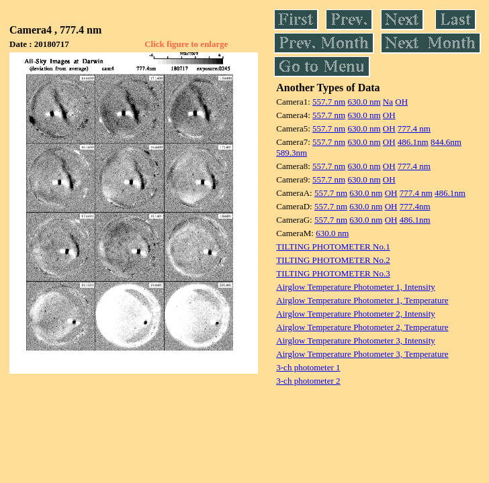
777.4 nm (414, 128)
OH (401, 102)
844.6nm (446, 142)
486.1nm (413, 142)
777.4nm (415, 206)
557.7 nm (328, 102)
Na (388, 102)
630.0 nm (363, 102)
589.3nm (291, 153)
